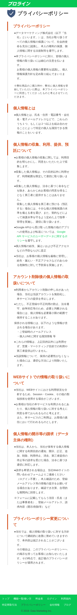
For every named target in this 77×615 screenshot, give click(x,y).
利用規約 (66, 598)
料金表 (39, 598)
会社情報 (55, 604)
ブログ (67, 604)
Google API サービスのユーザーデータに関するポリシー (42, 236)
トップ (5, 598)
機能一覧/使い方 (22, 598)
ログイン (52, 598)
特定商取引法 (9, 604)
